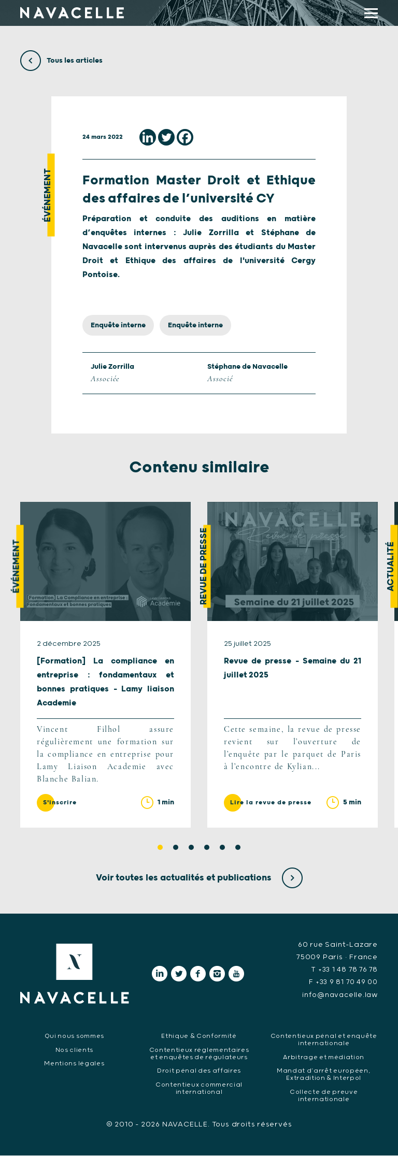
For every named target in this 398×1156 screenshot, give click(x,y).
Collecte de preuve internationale (324, 1096)
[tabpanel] (105, 665)
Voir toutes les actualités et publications (199, 879)
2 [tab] (175, 848)
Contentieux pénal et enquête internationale (323, 1040)
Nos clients (74, 1050)
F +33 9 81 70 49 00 (342, 983)
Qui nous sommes (74, 1037)
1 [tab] (160, 848)
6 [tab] (238, 848)
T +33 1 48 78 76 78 (343, 970)
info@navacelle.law (338, 995)
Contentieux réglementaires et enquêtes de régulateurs (199, 1054)
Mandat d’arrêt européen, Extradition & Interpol (324, 1074)
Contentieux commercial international (199, 1088)
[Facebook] (185, 137)
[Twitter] (166, 137)
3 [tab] (191, 848)
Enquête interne (118, 325)
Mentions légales (74, 1064)
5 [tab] (222, 848)
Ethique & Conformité (199, 1037)
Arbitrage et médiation (323, 1058)
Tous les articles (61, 60)
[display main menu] (371, 13)
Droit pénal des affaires (199, 1071)
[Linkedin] (147, 137)
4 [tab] (207, 848)
